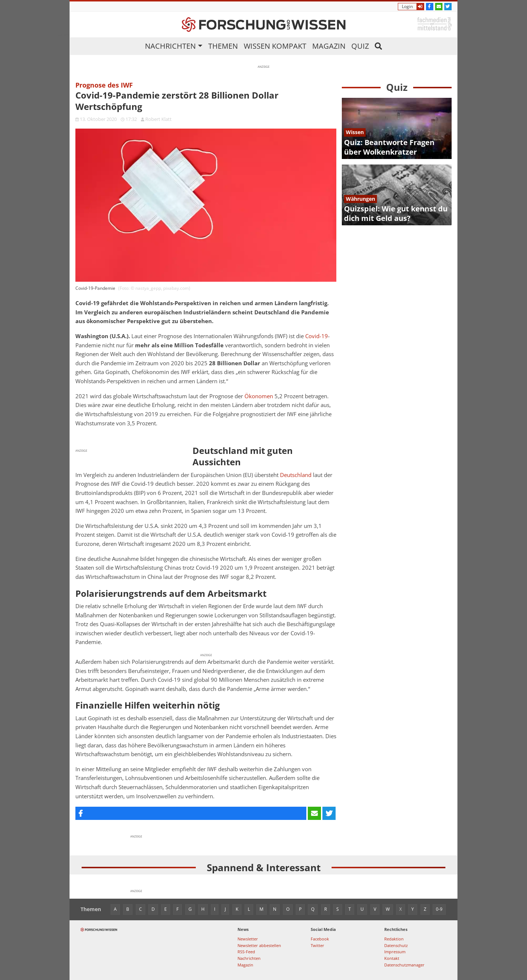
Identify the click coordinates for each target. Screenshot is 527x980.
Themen (223, 46)
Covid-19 (316, 336)
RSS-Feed (246, 951)
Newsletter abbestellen (259, 945)
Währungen (360, 198)
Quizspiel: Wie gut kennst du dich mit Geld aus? (396, 213)
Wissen (355, 132)
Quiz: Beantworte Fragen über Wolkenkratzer (389, 147)
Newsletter (248, 939)
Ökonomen (258, 396)
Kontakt (391, 958)
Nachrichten (170, 46)
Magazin (328, 46)
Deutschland (295, 475)
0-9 (439, 909)
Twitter (317, 945)
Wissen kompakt (275, 46)
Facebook (320, 939)
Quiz (360, 46)
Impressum (394, 951)
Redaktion (394, 939)
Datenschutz (396, 945)
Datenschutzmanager (404, 965)
